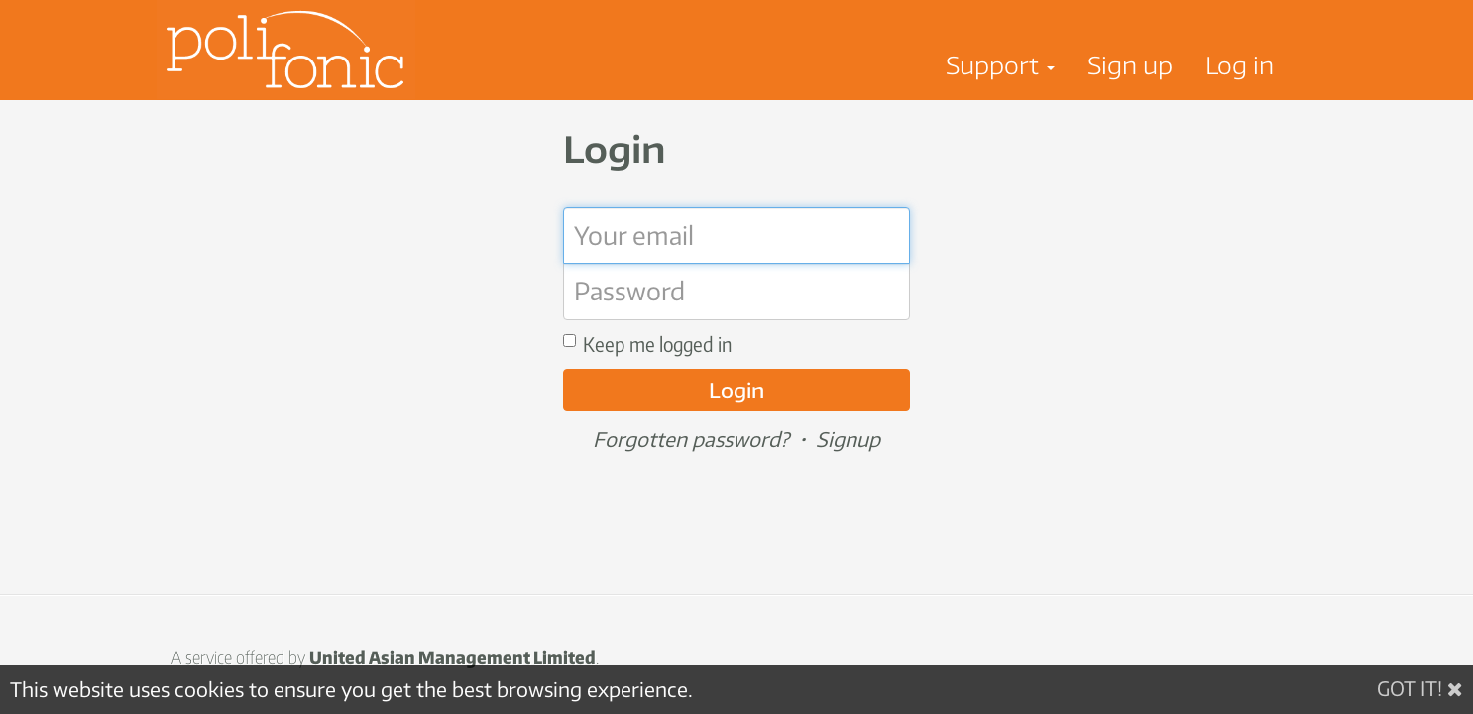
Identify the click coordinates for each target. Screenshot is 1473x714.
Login (736, 389)
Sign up (1130, 64)
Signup (848, 438)
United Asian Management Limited (452, 657)
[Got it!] (1420, 688)
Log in (1239, 64)
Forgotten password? (691, 438)
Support (1000, 64)
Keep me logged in (647, 343)
